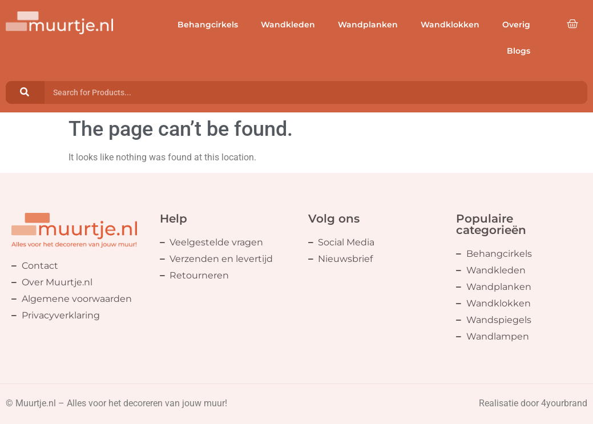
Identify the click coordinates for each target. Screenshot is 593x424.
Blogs (518, 51)
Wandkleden (288, 24)
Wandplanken (368, 24)
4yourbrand (564, 403)
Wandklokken (450, 24)
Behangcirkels (208, 24)
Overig (516, 24)
